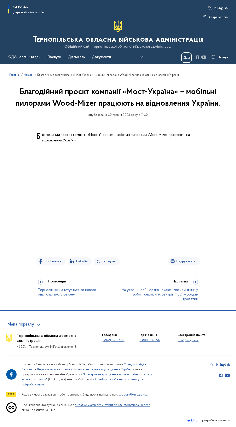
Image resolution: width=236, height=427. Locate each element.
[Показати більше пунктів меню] (141, 57)
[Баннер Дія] (186, 57)
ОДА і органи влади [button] (24, 57)
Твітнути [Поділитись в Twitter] (108, 261)
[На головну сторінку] (118, 34)
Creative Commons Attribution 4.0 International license (112, 405)
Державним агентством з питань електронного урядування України (84, 369)
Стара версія (218, 17)
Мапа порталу (20, 324)
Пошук (223, 57)
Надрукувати (186, 261)
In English (221, 8)
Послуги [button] (54, 57)
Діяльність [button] (76, 57)
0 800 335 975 (149, 340)
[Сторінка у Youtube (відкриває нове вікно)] (203, 57)
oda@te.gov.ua (188, 340)
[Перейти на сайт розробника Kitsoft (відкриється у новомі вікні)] (193, 420)
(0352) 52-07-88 (113, 340)
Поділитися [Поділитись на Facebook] (53, 261)
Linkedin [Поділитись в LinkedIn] (82, 261)
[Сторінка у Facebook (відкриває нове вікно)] (197, 57)
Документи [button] (101, 57)
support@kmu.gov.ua (133, 394)
